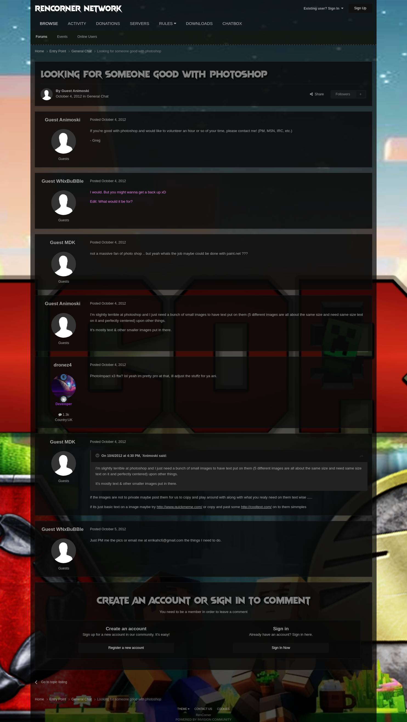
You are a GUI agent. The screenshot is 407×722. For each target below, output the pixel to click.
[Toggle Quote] (97, 455)
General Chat (97, 96)
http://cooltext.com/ (256, 507)
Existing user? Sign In (323, 8)
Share (317, 94)
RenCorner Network (78, 8)
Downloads (199, 23)
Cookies (223, 708)
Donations (108, 23)
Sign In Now (281, 648)
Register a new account (126, 648)
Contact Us (203, 708)
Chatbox (232, 23)
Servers (139, 23)
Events (62, 37)
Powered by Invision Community (203, 719)
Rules (167, 23)
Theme (183, 708)
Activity (77, 23)
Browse (49, 23)
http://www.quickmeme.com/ (179, 507)
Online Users (87, 37)
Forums (41, 37)
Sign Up (360, 8)
